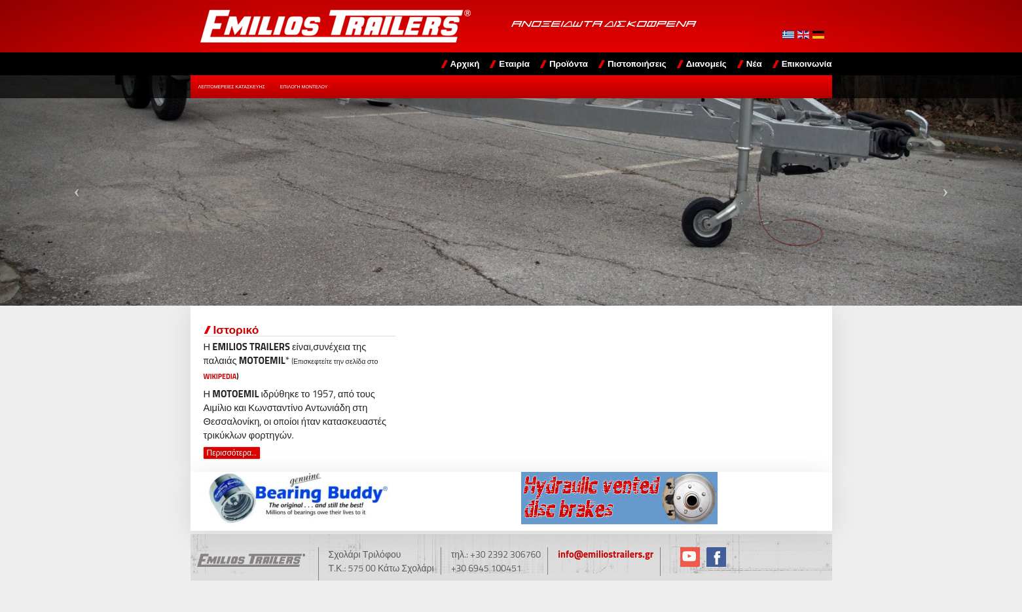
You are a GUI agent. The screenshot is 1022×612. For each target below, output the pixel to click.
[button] (76, 190)
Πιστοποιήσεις (637, 63)
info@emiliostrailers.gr (604, 554)
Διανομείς (706, 63)
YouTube (687, 557)
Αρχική (465, 63)
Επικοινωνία (807, 63)
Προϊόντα (568, 63)
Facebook (713, 557)
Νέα (754, 63)
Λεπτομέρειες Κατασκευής (231, 86)
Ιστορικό (236, 329)
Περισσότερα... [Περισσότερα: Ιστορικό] (232, 453)
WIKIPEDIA (220, 376)
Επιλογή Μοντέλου (304, 86)
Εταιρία (514, 63)
